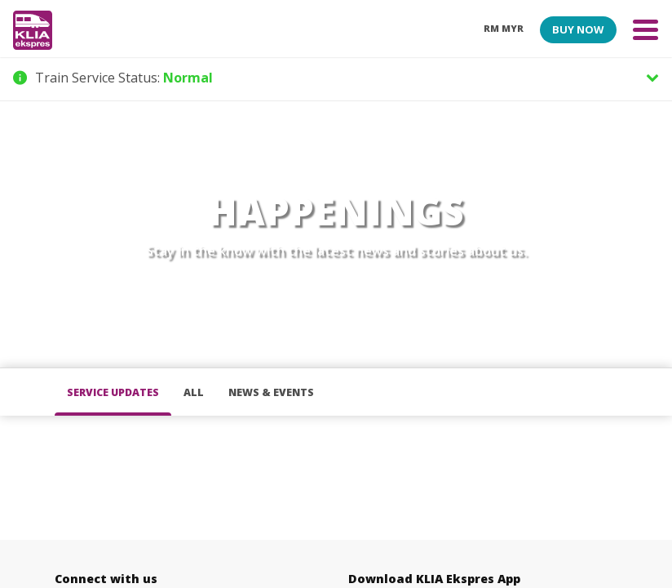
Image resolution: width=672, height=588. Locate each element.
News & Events (271, 392)
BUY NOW (577, 29)
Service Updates (113, 392)
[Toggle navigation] (645, 29)
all (193, 392)
